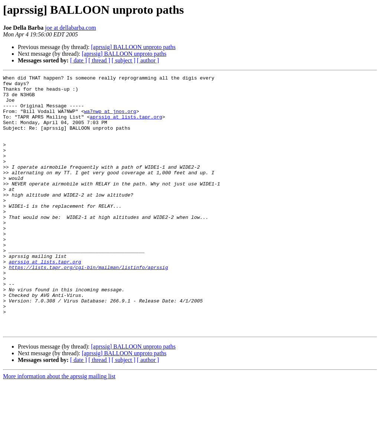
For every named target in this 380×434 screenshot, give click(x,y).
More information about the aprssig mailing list (59, 427)
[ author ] (148, 60)
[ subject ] (123, 60)
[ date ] (78, 60)
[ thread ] (99, 60)
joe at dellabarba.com (70, 28)
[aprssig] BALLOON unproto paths (133, 47)
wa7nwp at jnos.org (110, 119)
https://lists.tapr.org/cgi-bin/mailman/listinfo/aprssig (88, 306)
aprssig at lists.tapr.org (126, 125)
